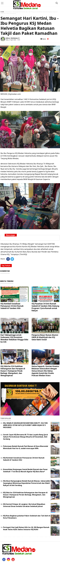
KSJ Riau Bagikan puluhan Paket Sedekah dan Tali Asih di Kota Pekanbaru (26, 517)
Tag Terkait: (6, 266)
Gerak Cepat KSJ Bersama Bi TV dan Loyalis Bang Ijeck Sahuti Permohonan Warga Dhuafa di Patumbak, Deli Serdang (25, 436)
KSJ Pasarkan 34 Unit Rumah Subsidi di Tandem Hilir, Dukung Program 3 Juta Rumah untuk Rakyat (45, 307)
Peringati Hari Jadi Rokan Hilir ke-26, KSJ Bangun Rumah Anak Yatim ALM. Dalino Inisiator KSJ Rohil (26, 528)
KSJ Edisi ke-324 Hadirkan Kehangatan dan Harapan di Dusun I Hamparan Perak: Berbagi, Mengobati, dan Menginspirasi (13, 371)
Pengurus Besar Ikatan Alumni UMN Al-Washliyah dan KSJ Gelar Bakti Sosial (45, 337)
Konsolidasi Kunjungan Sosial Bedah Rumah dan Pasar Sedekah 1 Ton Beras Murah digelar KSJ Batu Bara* (25, 470)
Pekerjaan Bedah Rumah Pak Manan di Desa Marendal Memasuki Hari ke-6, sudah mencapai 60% (25, 447)
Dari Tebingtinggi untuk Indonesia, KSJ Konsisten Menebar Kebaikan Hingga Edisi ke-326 (14, 338)
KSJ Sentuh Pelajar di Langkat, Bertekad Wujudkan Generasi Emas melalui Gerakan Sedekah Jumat (24, 505)
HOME (2, 12)
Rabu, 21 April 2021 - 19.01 (13, 40)
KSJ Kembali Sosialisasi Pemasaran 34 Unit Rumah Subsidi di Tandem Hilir (12, 305)
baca (43, 39)
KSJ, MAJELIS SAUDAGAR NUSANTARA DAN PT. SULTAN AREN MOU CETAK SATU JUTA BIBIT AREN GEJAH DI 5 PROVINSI (25, 425)
